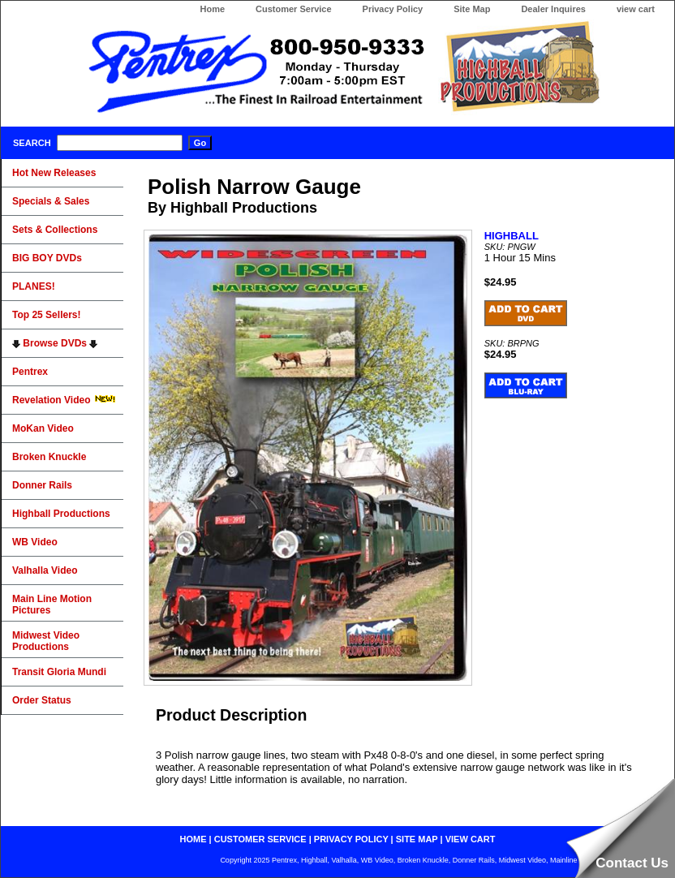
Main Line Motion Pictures (52, 604)
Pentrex (30, 371)
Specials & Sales (50, 201)
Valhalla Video (44, 570)
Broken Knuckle (49, 457)
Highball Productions (61, 513)
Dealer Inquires (553, 9)
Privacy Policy (393, 9)
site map (417, 839)
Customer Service (294, 9)
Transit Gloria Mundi (59, 672)
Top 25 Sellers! (46, 315)
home (193, 839)
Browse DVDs (54, 343)
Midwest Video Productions (46, 641)
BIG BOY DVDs (47, 258)
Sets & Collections (54, 229)
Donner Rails (42, 485)
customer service (260, 839)
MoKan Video (43, 428)
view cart (636, 9)
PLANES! (33, 286)
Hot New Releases (54, 173)
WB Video (35, 542)
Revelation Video (64, 400)
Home (212, 9)
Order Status (41, 700)
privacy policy (351, 839)
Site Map (472, 9)
